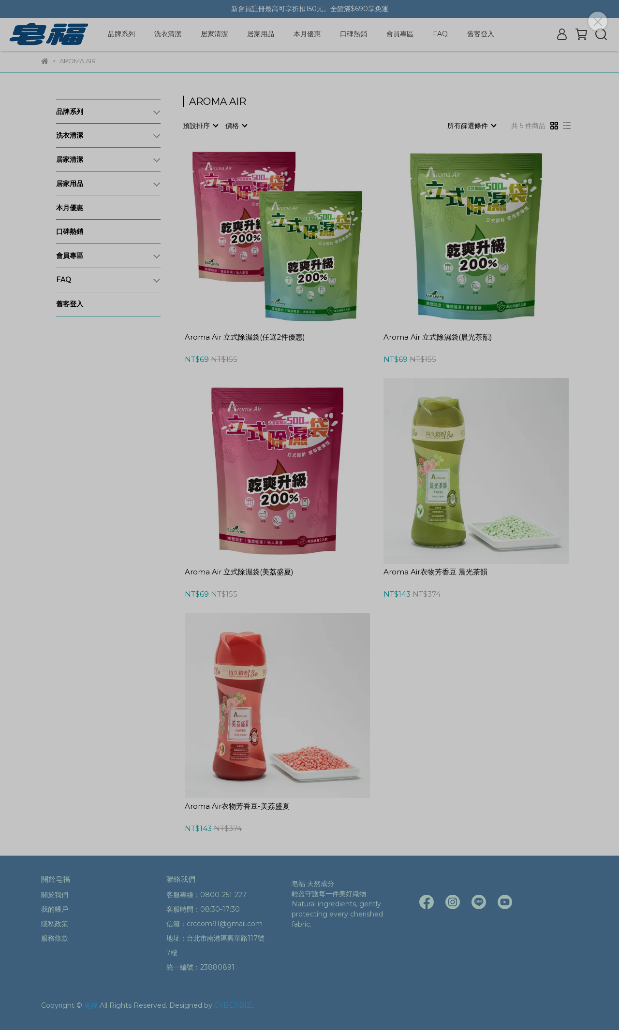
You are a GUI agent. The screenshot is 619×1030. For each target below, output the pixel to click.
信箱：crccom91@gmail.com (214, 923)
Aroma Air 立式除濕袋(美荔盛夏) (239, 572)
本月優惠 (307, 33)
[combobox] (200, 125)
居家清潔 (214, 33)
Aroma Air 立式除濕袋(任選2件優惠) (245, 337)
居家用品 (260, 33)
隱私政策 (54, 923)
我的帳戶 (54, 909)
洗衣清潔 (167, 33)
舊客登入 (480, 33)
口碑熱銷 (353, 33)
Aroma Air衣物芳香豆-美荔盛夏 (237, 806)
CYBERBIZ (232, 1005)
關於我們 (54, 894)
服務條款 (54, 938)
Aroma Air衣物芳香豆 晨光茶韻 (435, 572)
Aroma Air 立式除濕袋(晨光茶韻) (437, 337)
